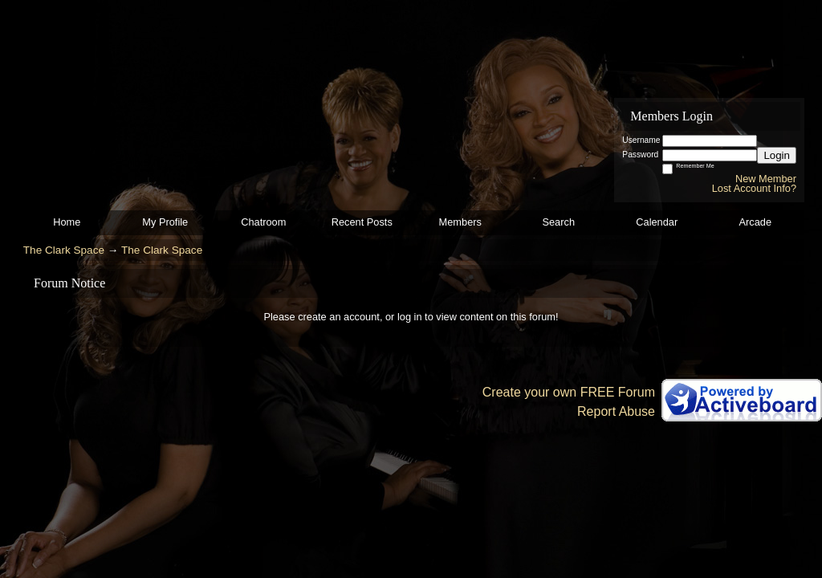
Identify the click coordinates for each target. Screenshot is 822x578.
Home (66, 222)
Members (460, 222)
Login (776, 155)
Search (558, 222)
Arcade (755, 222)
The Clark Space (63, 250)
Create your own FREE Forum (568, 392)
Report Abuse (616, 411)
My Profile (165, 222)
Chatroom (263, 222)
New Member (765, 179)
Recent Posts (362, 222)
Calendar (657, 222)
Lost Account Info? (754, 188)
